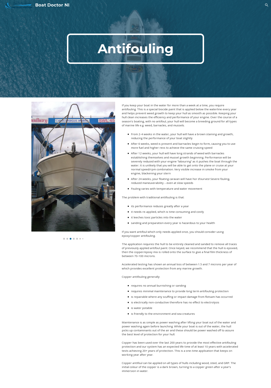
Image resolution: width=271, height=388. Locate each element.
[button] (266, 5)
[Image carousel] (73, 171)
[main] (135, 49)
